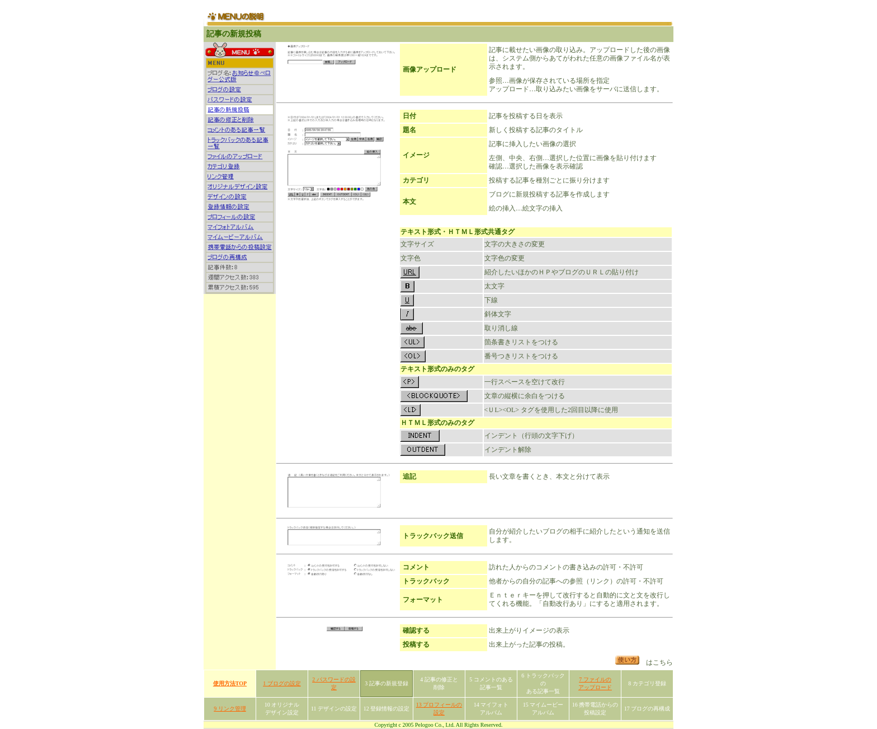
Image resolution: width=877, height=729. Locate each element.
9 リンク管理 (230, 708)
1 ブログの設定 (282, 683)
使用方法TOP (230, 683)
